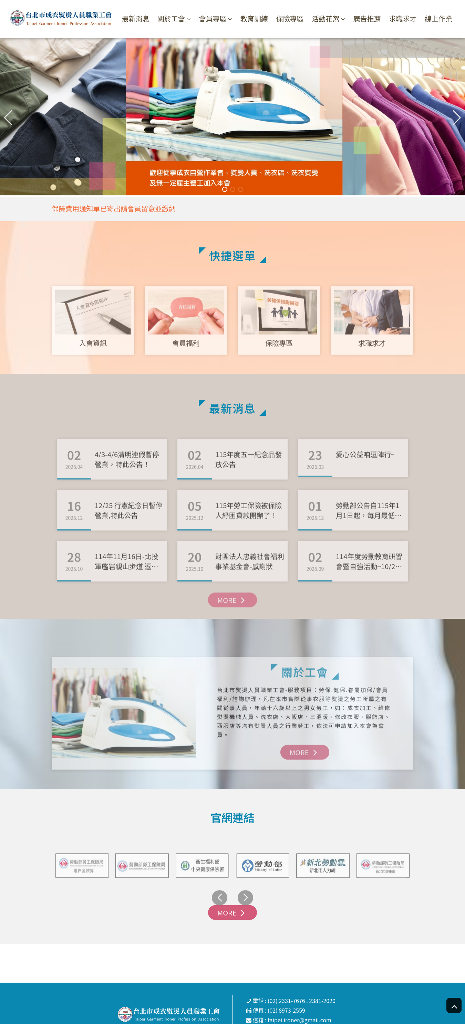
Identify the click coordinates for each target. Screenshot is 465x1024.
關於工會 (171, 18)
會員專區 (212, 18)
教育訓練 (254, 18)
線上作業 (438, 18)
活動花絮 (325, 18)
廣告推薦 (367, 18)
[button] (457, 117)
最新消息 (135, 18)
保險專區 (290, 18)
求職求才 (402, 18)
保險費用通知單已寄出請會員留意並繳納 (114, 208)
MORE (232, 619)
